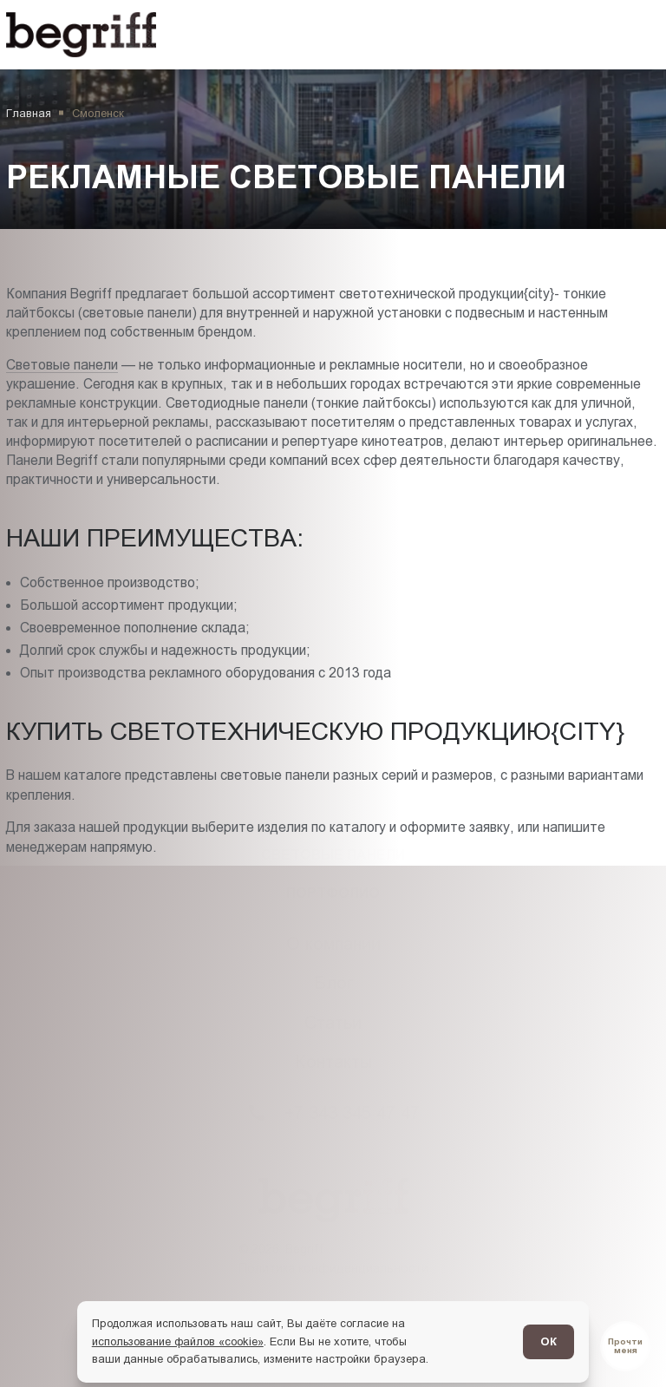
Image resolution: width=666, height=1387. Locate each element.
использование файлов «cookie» (178, 1341)
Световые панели (62, 364)
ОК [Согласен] (548, 1341)
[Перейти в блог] (625, 1346)
